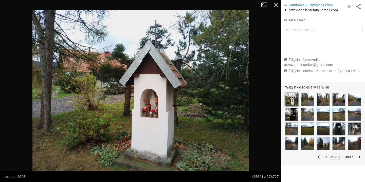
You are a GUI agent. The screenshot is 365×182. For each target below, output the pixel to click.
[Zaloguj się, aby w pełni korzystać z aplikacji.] (349, 7)
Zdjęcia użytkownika (308, 62)
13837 (348, 157)
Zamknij (276, 5)
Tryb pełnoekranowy (266, 5)
